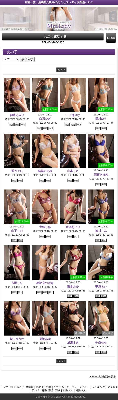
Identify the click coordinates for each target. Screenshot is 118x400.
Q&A (58, 390)
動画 (48, 387)
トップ (4, 387)
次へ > (61, 69)
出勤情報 (28, 387)
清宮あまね (101, 174)
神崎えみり (17, 115)
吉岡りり (17, 283)
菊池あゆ (45, 338)
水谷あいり (73, 227)
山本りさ (73, 171)
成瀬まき (73, 342)
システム (58, 387)
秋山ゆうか (17, 338)
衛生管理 (47, 390)
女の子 (40, 387)
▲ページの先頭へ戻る (102, 376)
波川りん (101, 230)
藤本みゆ (73, 286)
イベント (84, 387)
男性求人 (80, 390)
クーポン (71, 387)
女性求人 (68, 390)
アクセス (112, 387)
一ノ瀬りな (73, 115)
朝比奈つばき (45, 283)
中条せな (101, 342)
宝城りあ (45, 227)
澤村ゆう (101, 118)
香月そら (17, 171)
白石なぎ (45, 118)
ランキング (98, 387)
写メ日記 (15, 387)
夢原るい (101, 286)
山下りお (17, 230)
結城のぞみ (45, 171)
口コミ (36, 390)
